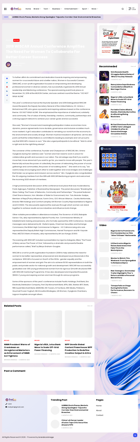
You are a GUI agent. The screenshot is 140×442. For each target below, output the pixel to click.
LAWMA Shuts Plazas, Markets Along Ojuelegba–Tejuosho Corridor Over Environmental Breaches (56, 17)
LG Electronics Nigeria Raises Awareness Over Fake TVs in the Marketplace (121, 246)
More (94, 9)
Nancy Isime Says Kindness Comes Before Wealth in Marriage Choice (123, 86)
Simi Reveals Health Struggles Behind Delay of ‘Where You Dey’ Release (122, 74)
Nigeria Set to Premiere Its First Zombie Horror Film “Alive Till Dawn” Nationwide (123, 233)
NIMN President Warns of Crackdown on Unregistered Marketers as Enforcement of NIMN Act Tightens (17, 350)
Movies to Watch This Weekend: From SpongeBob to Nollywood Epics (123, 260)
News (6, 17)
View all (89, 306)
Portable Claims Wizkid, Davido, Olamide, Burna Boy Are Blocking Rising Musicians (123, 113)
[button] (7, 100)
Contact (99, 415)
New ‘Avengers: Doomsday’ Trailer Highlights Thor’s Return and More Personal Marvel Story (123, 274)
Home (28, 9)
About (98, 410)
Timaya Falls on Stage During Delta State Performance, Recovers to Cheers (123, 289)
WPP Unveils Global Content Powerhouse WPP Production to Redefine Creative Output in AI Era (78, 348)
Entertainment (71, 9)
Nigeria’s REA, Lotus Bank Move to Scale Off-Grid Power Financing (47, 347)
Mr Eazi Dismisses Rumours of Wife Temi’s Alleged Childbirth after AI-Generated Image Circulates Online (123, 129)
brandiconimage (46, 437)
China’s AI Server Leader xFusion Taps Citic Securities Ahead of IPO (75, 422)
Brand (36, 9)
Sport (84, 9)
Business (56, 9)
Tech (45, 9)
